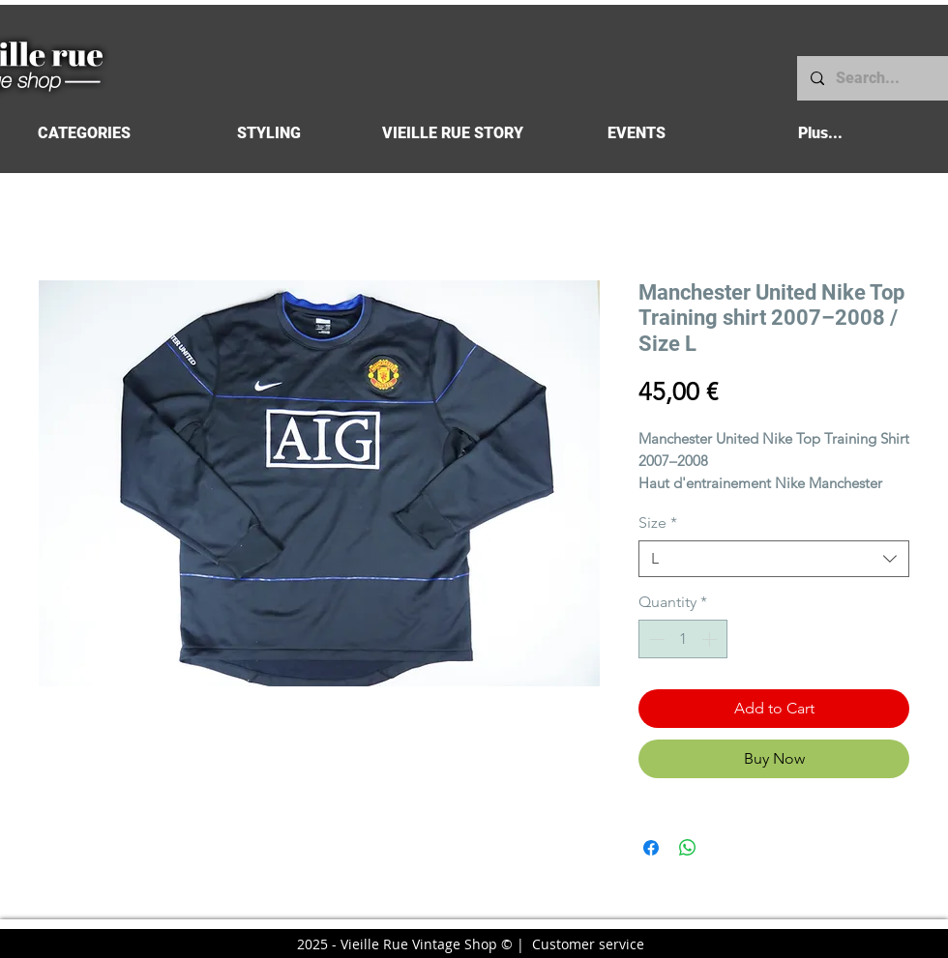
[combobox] (773, 558)
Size (657, 522)
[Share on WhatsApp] (687, 847)
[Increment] (711, 639)
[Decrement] (654, 639)
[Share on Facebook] (651, 847)
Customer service (588, 944)
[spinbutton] (682, 639)
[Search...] (871, 78)
